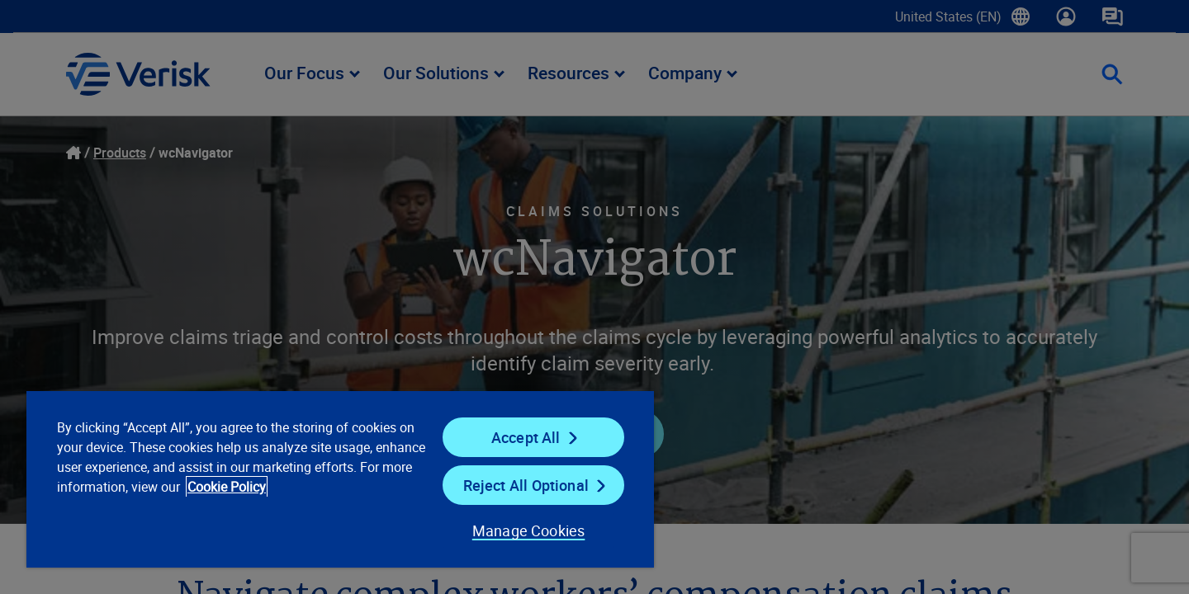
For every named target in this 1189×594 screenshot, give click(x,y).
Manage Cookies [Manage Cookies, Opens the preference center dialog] (528, 530)
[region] (340, 478)
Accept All (526, 437)
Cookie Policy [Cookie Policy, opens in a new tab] (226, 487)
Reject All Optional (526, 485)
